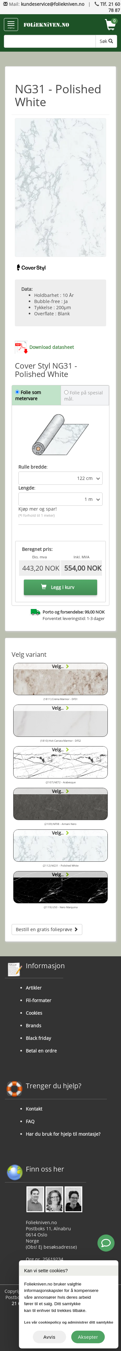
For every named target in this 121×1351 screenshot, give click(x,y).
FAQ (30, 1121)
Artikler (34, 988)
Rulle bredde (32, 467)
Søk (106, 41)
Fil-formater (38, 1000)
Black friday (38, 1038)
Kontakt (34, 1109)
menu (11, 25)
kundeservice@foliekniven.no (52, 4)
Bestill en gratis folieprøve (47, 929)
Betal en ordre (41, 1051)
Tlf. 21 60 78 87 (110, 7)
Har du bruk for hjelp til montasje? (63, 1134)
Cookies (34, 1013)
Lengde (26, 488)
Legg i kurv (57, 587)
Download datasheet (51, 347)
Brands (33, 1025)
